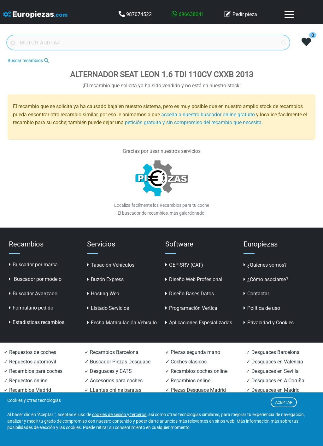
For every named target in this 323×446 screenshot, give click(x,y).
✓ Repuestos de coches (30, 352)
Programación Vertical (192, 308)
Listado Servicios (108, 308)
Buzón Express (105, 279)
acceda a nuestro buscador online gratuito (208, 115)
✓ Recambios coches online (196, 371)
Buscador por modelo (35, 279)
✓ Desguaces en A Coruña (275, 381)
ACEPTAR (283, 402)
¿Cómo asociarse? (266, 279)
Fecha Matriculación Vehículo (122, 323)
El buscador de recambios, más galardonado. (162, 213)
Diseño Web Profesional (193, 279)
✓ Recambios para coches (33, 371)
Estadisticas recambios (36, 322)
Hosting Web (103, 294)
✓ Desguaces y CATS (108, 371)
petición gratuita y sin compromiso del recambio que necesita (193, 122)
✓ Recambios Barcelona (111, 352)
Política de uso (262, 308)
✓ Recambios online (187, 381)
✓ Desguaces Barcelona (273, 352)
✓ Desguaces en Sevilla (272, 371)
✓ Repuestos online (25, 381)
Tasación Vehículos (110, 265)
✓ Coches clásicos (186, 362)
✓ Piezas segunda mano (192, 352)
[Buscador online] (148, 42)
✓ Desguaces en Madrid (273, 390)
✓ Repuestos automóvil (30, 362)
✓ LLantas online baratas (113, 390)
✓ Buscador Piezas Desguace (117, 362)
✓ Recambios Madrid (27, 390)
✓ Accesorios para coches (114, 381)
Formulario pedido (31, 308)
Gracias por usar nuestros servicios (162, 151)
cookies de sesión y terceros (119, 414)
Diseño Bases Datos (189, 294)
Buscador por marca (33, 265)
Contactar (256, 294)
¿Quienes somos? (265, 265)
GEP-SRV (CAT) (184, 265)
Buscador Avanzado (33, 294)
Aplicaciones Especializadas (198, 323)
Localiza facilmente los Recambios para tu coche (161, 205)
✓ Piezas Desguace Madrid (195, 390)
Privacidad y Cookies (269, 323)
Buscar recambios (28, 60)
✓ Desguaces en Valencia (274, 362)
